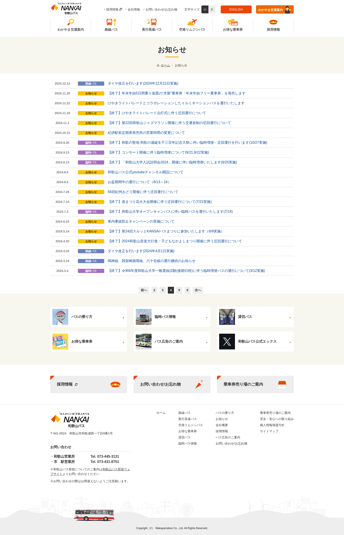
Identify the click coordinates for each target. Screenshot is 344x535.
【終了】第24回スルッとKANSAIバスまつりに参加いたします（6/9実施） (166, 231)
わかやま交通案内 (275, 10)
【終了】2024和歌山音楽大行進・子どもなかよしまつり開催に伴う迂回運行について (175, 241)
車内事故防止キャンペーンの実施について (141, 221)
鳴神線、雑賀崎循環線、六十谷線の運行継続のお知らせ (151, 261)
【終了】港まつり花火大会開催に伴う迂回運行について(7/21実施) (160, 202)
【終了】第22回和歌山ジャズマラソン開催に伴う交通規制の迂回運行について (169, 123)
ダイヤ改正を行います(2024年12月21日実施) (143, 83)
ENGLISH (236, 9)
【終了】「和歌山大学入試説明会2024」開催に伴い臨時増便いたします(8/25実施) (172, 162)
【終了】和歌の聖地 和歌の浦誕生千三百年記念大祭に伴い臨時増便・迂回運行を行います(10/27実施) (187, 142)
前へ (144, 290)
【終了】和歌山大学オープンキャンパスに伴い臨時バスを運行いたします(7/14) (170, 211)
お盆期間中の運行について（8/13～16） (139, 182)
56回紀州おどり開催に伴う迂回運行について (143, 192)
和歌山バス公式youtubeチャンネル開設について (145, 172)
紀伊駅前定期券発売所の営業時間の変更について (146, 133)
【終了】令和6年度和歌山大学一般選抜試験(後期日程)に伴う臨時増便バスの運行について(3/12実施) (186, 271)
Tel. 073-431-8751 (104, 462)
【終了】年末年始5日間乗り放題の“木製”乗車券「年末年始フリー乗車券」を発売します (176, 93)
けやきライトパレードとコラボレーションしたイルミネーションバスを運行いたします (176, 103)
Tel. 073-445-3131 (104, 456)
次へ (198, 290)
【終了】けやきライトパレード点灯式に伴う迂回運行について (157, 113)
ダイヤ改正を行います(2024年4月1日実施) (141, 251)
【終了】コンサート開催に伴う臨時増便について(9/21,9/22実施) (158, 152)
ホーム (165, 65)
